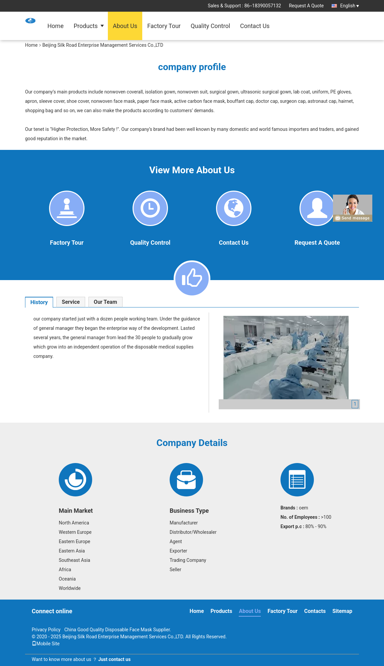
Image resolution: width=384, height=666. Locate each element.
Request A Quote (306, 5)
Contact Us (254, 25)
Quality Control (210, 25)
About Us (125, 25)
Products (85, 25)
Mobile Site (46, 643)
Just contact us (114, 659)
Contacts (315, 611)
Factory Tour (164, 25)
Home (55, 25)
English (349, 5)
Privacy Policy (46, 629)
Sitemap (342, 611)
